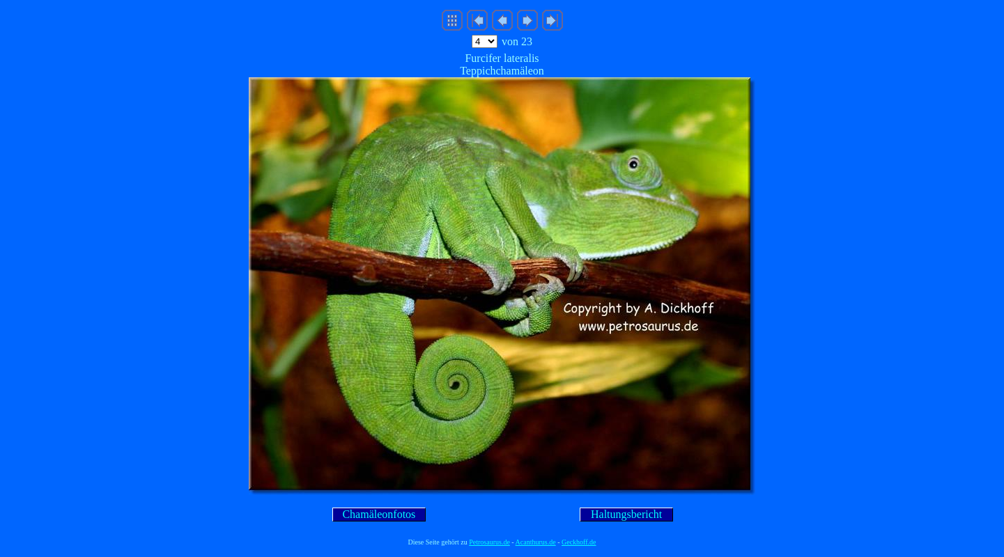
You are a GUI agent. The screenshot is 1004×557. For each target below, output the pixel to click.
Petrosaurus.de (489, 542)
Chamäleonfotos (378, 514)
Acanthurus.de (536, 542)
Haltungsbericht (626, 514)
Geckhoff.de (579, 542)
